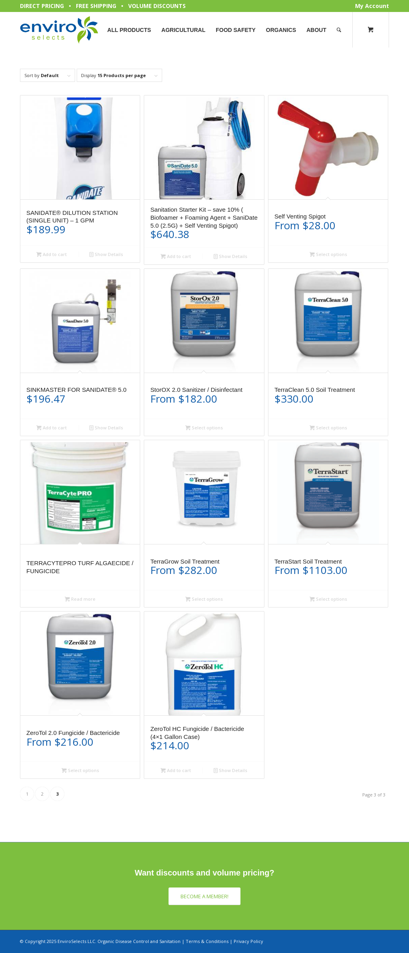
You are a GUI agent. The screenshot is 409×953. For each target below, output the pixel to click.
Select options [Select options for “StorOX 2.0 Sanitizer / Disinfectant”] (204, 427)
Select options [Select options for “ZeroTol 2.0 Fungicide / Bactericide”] (80, 770)
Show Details (106, 254)
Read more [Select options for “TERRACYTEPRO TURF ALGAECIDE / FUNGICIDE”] (80, 599)
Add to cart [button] (51, 254)
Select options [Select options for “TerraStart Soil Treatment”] (328, 599)
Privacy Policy (248, 941)
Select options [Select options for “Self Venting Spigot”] (328, 254)
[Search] (339, 30)
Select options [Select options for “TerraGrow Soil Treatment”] (204, 599)
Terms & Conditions (207, 941)
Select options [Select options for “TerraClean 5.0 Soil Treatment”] (328, 427)
